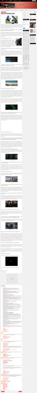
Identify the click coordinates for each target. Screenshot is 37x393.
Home (11, 391)
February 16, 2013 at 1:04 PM (6, 293)
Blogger (26, 69)
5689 (3, 382)
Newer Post (3, 391)
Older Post (20, 391)
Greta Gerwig (24, 40)
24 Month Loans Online (5, 344)
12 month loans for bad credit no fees (7, 355)
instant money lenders (5, 362)
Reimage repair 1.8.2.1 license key (6, 381)
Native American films (25, 47)
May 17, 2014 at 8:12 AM (5, 363)
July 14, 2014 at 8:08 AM (5, 379)
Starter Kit (25, 15)
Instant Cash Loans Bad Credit (6, 336)
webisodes (26, 64)
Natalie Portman (25, 46)
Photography (10, 0)
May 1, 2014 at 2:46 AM (5, 350)
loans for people (4, 330)
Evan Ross (28, 37)
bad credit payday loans (5, 378)
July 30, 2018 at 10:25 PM (5, 389)
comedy (27, 58)
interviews (26, 61)
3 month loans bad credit (6, 354)
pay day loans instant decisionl (6, 371)
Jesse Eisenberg (27, 41)
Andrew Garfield (25, 31)
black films (24, 57)
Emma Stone (24, 37)
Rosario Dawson (25, 50)
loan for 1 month (5, 353)
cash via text (4, 328)
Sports (19, 0)
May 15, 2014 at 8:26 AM (5, 356)
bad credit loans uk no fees (6, 372)
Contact (3, 0)
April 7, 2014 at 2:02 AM (5, 331)
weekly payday (4, 361)
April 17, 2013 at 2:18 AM (5, 319)
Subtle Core (15, 0)
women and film (25, 65)
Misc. (26, 45)
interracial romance (26, 60)
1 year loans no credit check (6, 374)
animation (28, 55)
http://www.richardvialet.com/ (15, 267)
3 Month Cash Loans (5, 329)
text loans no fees (5, 370)
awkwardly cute (27, 56)
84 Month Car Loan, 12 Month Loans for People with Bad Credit (10, 349)
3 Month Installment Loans (6, 337)
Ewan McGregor (26, 38)
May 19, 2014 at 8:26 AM (5, 373)
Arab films (27, 32)
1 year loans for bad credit (5, 377)
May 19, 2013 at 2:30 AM (5, 324)
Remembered (26, 49)
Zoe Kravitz (24, 53)
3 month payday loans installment (6, 342)
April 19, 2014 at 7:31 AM (5, 338)
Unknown (4, 351)
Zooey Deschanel (25, 54)
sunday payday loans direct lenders (17, 347)
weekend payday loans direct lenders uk (7, 360)
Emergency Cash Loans (5, 343)
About (6, 0)
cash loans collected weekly (6, 348)
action (24, 55)
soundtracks (27, 63)
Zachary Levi (26, 52)
